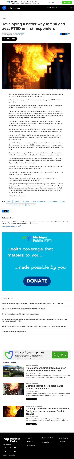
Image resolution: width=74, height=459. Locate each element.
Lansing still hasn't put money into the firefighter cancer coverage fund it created (47, 411)
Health (4, 18)
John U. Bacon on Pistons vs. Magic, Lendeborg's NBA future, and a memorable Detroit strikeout (34, 326)
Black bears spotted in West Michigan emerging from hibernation (23, 309)
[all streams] (71, 8)
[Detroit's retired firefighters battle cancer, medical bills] (13, 389)
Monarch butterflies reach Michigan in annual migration (20, 314)
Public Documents (31, 445)
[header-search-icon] (49, 2)
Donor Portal (57, 2)
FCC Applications (61, 441)
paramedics (31, 204)
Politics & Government (32, 365)
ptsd (63, 201)
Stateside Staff (19, 33)
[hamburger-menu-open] (3, 2)
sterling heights (54, 201)
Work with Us (30, 441)
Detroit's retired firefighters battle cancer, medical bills (44, 387)
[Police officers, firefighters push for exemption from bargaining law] (13, 371)
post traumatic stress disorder (15, 204)
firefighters (26, 201)
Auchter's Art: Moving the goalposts (14, 331)
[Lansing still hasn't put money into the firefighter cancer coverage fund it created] (13, 411)
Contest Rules (45, 442)
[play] (4, 8)
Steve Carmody (29, 373)
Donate (67, 2)
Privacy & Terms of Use (62, 438)
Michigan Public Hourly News (47, 438)
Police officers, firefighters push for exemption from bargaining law (46, 369)
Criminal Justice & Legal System (34, 406)
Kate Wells (28, 391)
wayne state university (39, 201)
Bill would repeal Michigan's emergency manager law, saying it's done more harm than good (32, 303)
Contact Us (29, 438)
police (17, 201)
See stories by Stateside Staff (11, 226)
